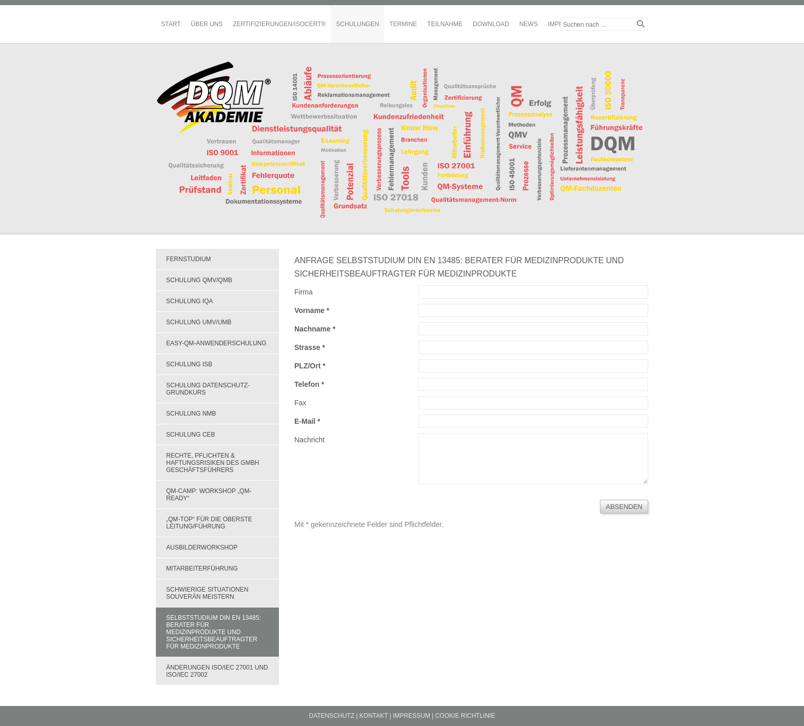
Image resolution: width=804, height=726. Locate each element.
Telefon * (309, 384)
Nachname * (314, 329)
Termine (403, 24)
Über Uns (207, 24)
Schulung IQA (189, 301)
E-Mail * (307, 421)
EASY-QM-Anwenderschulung (216, 343)
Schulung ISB (189, 364)
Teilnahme (445, 24)
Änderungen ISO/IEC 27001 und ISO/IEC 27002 (217, 671)
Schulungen (357, 24)
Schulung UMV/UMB (198, 322)
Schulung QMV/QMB (199, 280)
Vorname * (311, 310)
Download (491, 24)
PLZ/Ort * (310, 366)
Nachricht (309, 440)
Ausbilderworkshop (201, 547)
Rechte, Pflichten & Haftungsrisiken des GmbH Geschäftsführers (212, 463)
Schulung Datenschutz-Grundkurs (208, 389)
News (528, 24)
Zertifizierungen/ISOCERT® (279, 24)
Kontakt (373, 715)
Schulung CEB (190, 434)
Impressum (411, 715)
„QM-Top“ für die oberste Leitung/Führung (209, 523)
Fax (300, 403)
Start (170, 24)
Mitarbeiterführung (202, 568)
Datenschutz (331, 715)
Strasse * (309, 347)
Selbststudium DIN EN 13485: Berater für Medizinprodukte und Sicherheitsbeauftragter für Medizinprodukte (213, 632)
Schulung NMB (191, 413)
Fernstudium (188, 259)
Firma (303, 292)
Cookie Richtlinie (465, 715)
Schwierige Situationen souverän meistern (207, 593)
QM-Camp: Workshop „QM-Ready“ (208, 494)
